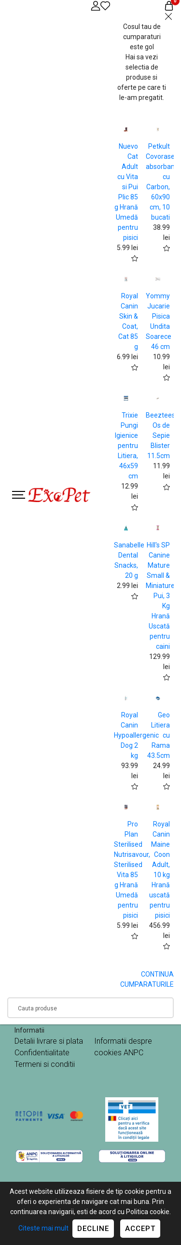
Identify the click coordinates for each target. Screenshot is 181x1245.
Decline (93, 1228)
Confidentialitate (42, 1052)
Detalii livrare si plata (48, 1041)
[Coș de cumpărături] (169, 5)
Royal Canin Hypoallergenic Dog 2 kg (136, 735)
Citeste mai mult (43, 1228)
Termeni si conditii (44, 1064)
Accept (140, 1228)
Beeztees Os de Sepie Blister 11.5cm (160, 435)
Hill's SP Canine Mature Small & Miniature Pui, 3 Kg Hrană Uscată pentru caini (160, 595)
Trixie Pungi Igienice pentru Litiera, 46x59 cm (126, 445)
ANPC (133, 1052)
